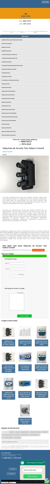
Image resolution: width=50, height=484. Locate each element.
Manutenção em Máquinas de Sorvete (10, 80)
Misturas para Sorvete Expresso (9, 120)
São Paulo (17, 437)
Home (12, 469)
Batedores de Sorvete (6, 50)
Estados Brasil (24, 432)
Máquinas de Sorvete (6, 87)
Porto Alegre (24, 434)
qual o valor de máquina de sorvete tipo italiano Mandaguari (8, 368)
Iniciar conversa (33, 476)
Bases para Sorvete (6, 47)
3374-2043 (27, 24)
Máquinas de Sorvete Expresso (8, 91)
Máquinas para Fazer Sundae (8, 109)
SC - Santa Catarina (8, 437)
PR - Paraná (16, 434)
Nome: (14, 263)
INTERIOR (45, 432)
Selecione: (5, 432)
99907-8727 (27, 21)
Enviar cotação (24, 316)
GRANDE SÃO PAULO (35, 432)
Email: (15, 269)
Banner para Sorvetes (7, 43)
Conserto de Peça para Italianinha (9, 54)
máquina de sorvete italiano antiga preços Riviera (41, 342)
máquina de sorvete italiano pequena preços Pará (25, 421)
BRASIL (12, 432)
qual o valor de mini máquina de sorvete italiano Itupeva (25, 394)
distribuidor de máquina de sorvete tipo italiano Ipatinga (8, 342)
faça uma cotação (38, 250)
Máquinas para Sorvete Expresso (9, 113)
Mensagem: (16, 301)
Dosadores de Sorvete (7, 61)
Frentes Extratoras (6, 72)
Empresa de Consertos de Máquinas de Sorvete (12, 65)
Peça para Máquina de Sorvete (9, 131)
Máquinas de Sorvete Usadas (8, 98)
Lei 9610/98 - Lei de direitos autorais (17, 448)
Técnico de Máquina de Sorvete (9, 135)
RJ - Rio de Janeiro (34, 434)
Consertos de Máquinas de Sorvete (9, 58)
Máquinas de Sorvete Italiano (8, 94)
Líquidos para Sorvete (7, 76)
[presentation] (14, 283)
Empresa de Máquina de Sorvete (9, 69)
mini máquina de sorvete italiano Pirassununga (25, 367)
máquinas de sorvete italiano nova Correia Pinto (25, 342)
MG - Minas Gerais (7, 434)
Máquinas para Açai (6, 105)
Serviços (25, 36)
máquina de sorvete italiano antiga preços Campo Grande (41, 367)
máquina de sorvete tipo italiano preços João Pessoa (41, 394)
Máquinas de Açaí (6, 83)
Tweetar (4, 154)
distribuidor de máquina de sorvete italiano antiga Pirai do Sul (8, 395)
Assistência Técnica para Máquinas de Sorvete (12, 39)
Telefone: (17, 275)
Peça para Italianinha (7, 127)
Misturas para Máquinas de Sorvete (10, 116)
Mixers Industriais (6, 124)
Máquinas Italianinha (7, 102)
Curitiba (17, 432)
